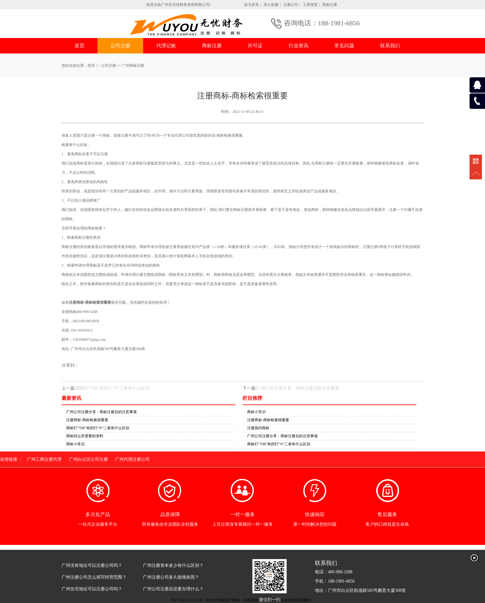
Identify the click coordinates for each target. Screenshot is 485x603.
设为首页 (251, 4)
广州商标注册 (133, 65)
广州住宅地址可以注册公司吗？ (92, 589)
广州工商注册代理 (44, 459)
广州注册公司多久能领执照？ (171, 577)
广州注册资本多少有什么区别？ (173, 565)
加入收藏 (271, 4)
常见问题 (344, 45)
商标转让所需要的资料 (84, 436)
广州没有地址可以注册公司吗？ (92, 565)
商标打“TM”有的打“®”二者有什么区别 (113, 388)
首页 (79, 45)
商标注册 (329, 4)
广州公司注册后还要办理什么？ (173, 589)
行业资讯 (298, 45)
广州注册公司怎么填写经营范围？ (94, 577)
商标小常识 (75, 444)
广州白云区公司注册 (88, 459)
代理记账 (166, 45)
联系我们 (390, 45)
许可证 (255, 45)
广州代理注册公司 (132, 459)
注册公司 (290, 4)
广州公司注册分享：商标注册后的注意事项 (298, 388)
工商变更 (310, 4)
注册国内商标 (258, 428)
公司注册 (120, 45)
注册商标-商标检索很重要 (87, 420)
